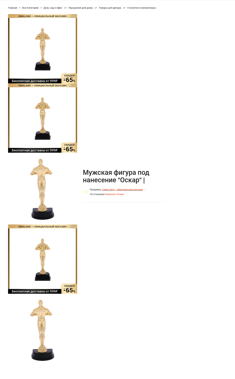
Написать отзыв (114, 194)
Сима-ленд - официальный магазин (122, 190)
